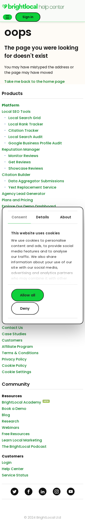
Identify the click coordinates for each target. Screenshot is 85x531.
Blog (6, 415)
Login (7, 462)
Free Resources (16, 433)
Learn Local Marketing (22, 440)
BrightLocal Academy (21, 402)
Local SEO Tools (16, 111)
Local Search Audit (25, 136)
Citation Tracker (23, 130)
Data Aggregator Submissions (36, 181)
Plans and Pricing (17, 200)
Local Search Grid (24, 117)
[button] (7, 17)
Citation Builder (16, 174)
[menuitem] (33, 9)
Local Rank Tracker (25, 124)
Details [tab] (42, 217)
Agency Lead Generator (23, 193)
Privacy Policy (14, 359)
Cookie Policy (14, 365)
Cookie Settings (16, 371)
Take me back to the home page (34, 81)
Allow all (27, 295)
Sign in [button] (27, 17)
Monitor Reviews (23, 155)
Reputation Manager (21, 149)
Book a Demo (14, 408)
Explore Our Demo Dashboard (29, 206)
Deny (25, 308)
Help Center (13, 468)
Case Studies (14, 334)
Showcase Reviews (25, 168)
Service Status (15, 475)
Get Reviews (19, 162)
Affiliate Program (17, 346)
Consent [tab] (19, 217)
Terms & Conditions (20, 353)
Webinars (10, 427)
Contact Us (12, 327)
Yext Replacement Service (32, 187)
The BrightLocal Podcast (24, 446)
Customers (12, 340)
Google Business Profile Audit (35, 143)
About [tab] (65, 217)
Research (10, 421)
